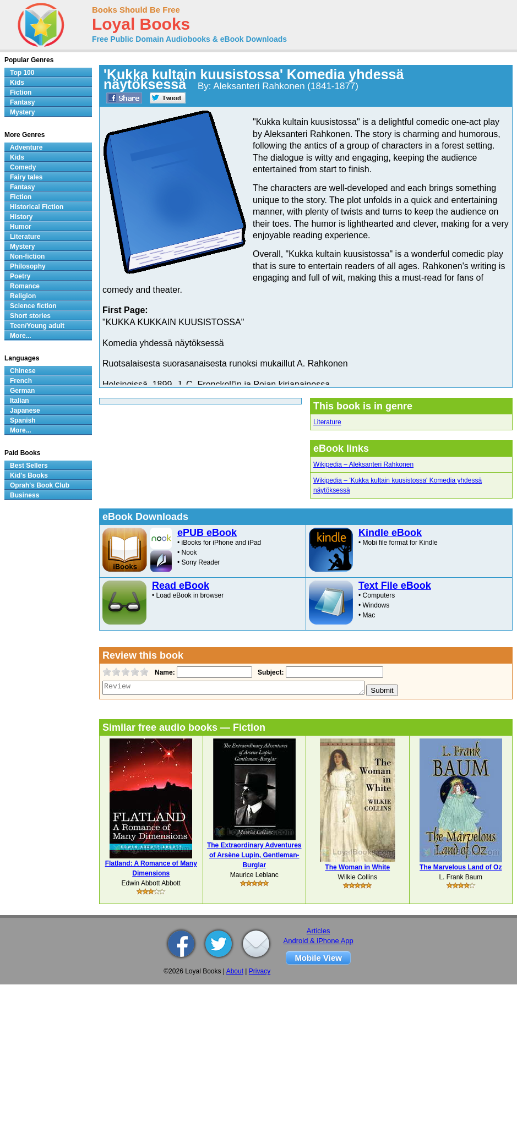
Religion (23, 296)
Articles (318, 931)
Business (24, 495)
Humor (20, 227)
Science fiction (33, 306)
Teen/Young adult (37, 326)
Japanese (25, 410)
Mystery (22, 112)
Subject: (269, 672)
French (21, 381)
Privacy (259, 971)
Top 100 (22, 72)
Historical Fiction (36, 207)
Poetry (20, 276)
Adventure (26, 147)
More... (20, 336)
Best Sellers (29, 465)
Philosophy (28, 266)
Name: (164, 672)
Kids (17, 82)
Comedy (23, 167)
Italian (19, 400)
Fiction (20, 92)
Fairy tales (26, 177)
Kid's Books (29, 475)
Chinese (23, 371)
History (21, 217)
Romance (25, 286)
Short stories (30, 316)
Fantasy (22, 102)
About (234, 971)
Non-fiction (27, 256)
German (22, 391)
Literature (327, 422)
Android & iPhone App (318, 941)
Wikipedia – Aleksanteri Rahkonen (363, 464)
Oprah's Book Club (39, 485)
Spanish (23, 420)
